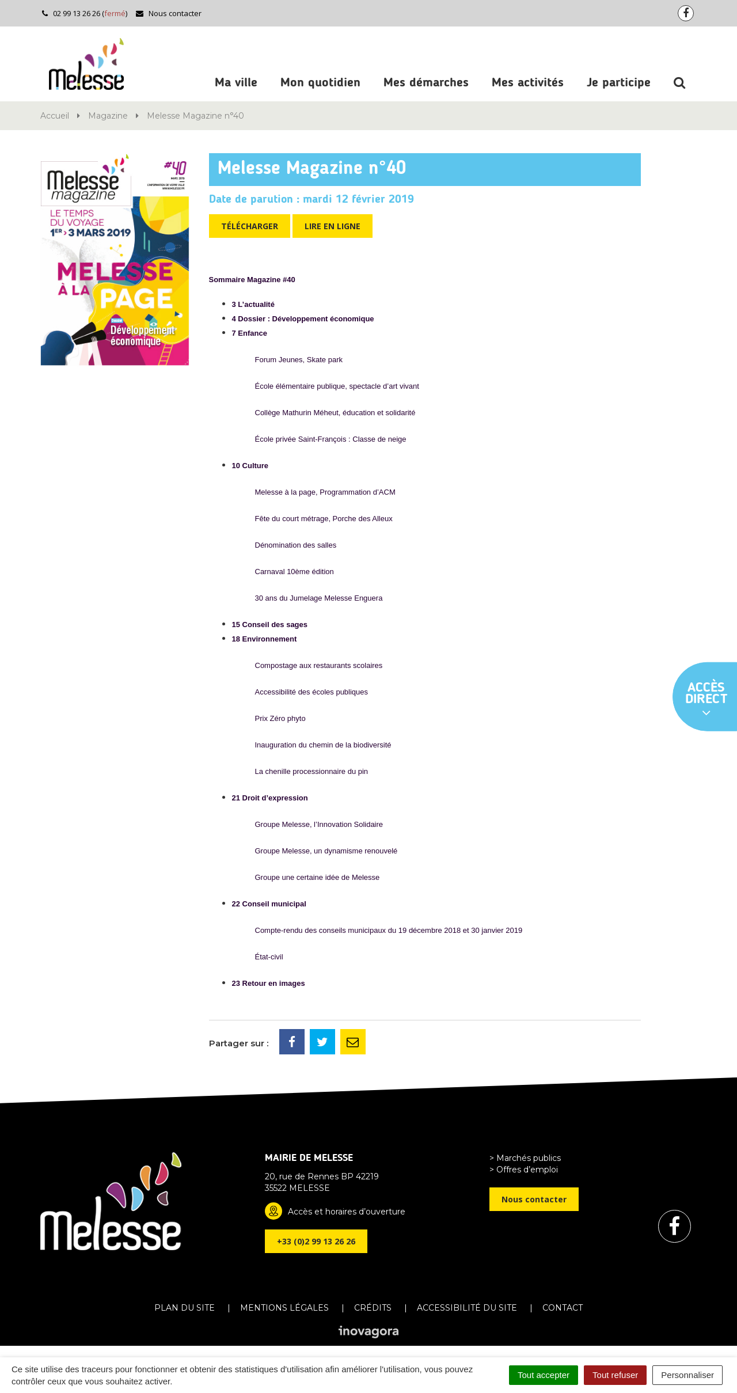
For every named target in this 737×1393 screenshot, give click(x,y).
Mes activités (528, 83)
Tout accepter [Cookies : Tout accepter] (543, 1375)
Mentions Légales (284, 1308)
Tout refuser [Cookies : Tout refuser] (615, 1375)
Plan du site (184, 1308)
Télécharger (249, 226)
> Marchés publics (525, 1158)
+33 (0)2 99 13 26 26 (316, 1241)
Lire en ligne (332, 226)
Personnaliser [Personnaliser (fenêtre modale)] (687, 1375)
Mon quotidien (320, 83)
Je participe (619, 83)
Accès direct (706, 700)
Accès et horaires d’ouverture (346, 1211)
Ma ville (236, 83)
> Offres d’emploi (523, 1169)
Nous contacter (168, 13)
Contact (562, 1308)
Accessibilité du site (467, 1308)
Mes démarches (426, 83)
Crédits (373, 1308)
